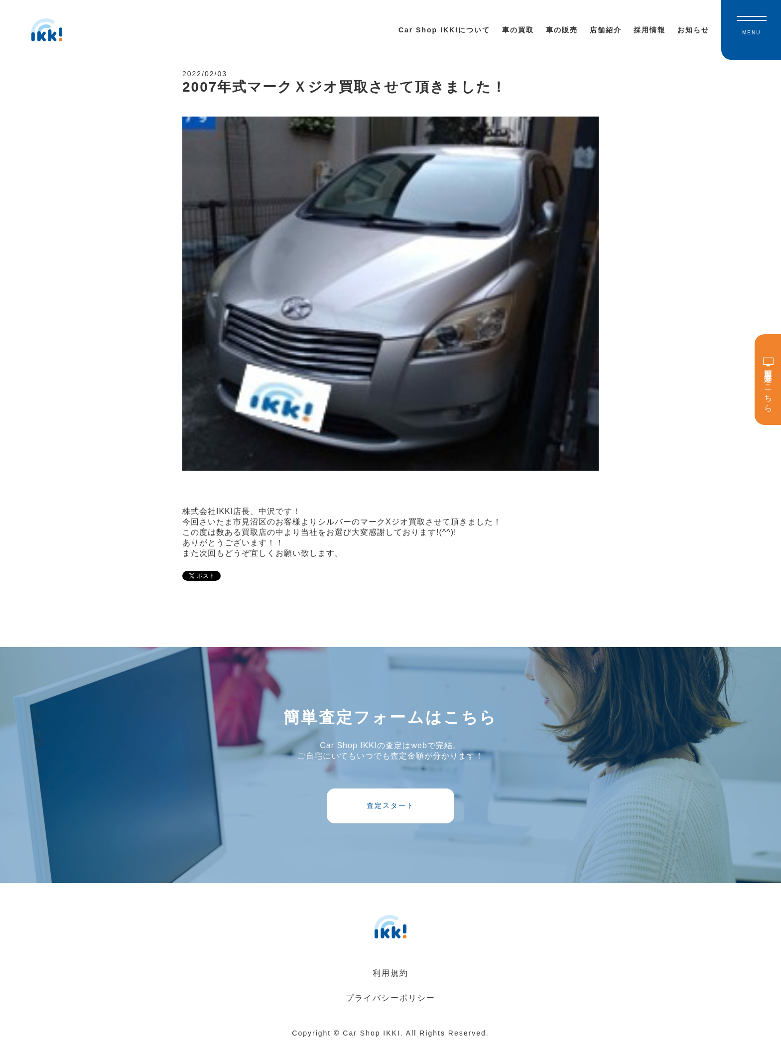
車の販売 (562, 30)
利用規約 (390, 973)
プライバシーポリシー (390, 998)
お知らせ (693, 30)
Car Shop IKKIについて (444, 30)
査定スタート (390, 805)
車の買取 (518, 30)
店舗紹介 (606, 30)
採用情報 (649, 30)
